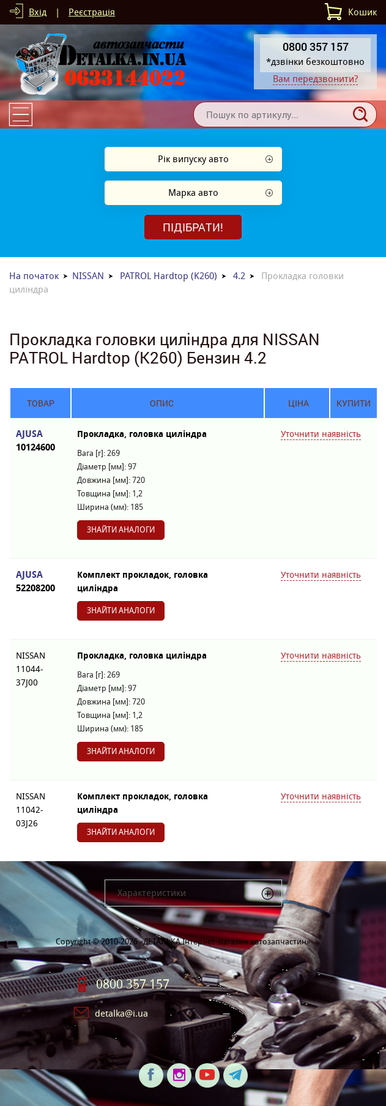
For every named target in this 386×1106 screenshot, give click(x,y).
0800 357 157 (132, 984)
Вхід (37, 12)
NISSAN (88, 276)
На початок (34, 276)
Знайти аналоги (121, 530)
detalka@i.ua (121, 1013)
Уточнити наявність (321, 433)
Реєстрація (92, 12)
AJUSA (40, 441)
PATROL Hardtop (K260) (168, 276)
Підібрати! (193, 227)
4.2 (239, 276)
